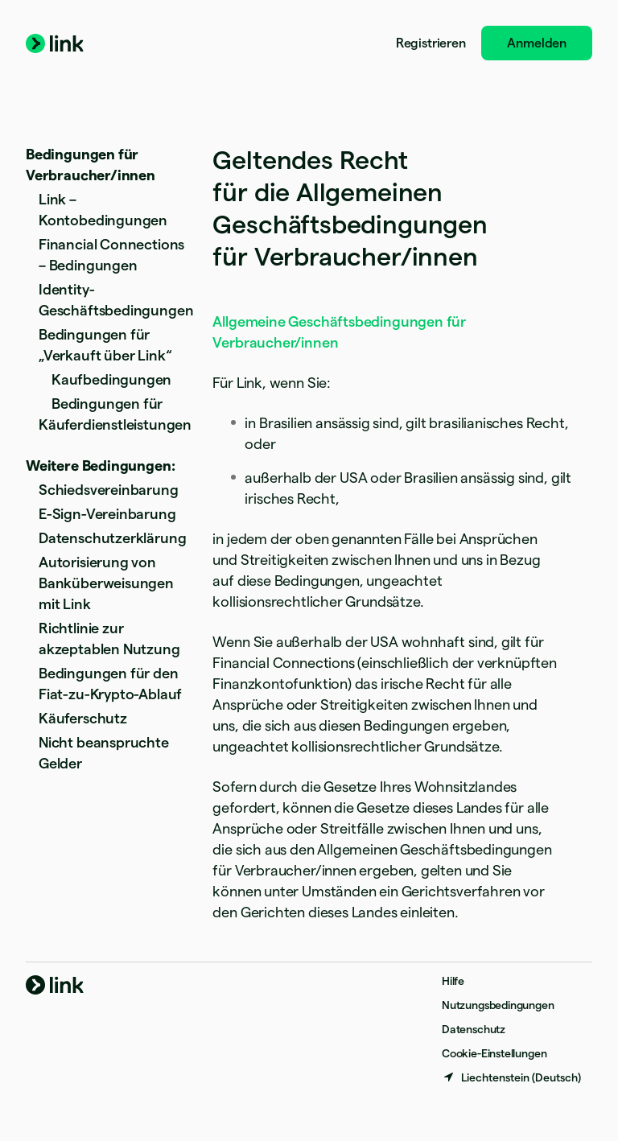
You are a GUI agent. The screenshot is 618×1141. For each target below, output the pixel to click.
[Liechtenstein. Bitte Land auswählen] (511, 1077)
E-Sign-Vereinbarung (107, 513)
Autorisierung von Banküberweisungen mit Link (106, 583)
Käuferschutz (83, 718)
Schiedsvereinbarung (109, 489)
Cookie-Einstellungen (494, 1053)
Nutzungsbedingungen (498, 1005)
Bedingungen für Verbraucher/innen (90, 164)
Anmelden (536, 43)
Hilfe (453, 981)
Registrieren (431, 43)
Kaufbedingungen (111, 379)
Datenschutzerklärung (112, 538)
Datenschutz (473, 1029)
